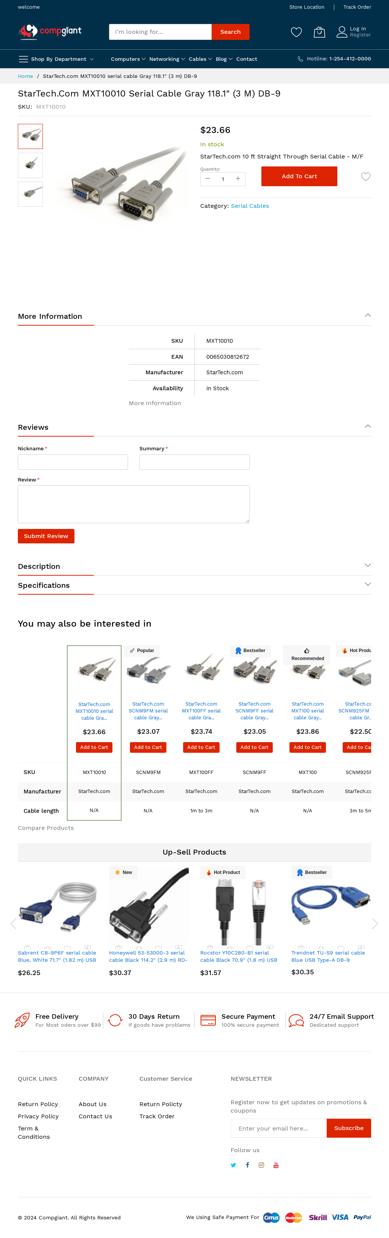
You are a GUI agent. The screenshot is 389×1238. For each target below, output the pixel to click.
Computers (125, 59)
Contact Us (95, 1116)
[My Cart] (319, 32)
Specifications (44, 585)
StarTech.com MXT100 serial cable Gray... (307, 710)
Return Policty (160, 1104)
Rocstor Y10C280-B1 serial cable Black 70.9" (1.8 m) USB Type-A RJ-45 (238, 960)
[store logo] (50, 32)
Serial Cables (250, 205)
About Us (92, 1104)
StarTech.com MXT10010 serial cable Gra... (94, 711)
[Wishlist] (296, 32)
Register (360, 35)
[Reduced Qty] (207, 179)
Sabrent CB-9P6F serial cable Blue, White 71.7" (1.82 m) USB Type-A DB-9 (57, 960)
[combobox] (160, 32)
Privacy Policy (38, 1116)
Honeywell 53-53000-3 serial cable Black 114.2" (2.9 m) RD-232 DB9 (148, 960)
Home (25, 76)
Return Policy (38, 1104)
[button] (30, 165)
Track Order (357, 7)
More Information (50, 316)
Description (39, 566)
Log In (358, 28)
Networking (164, 59)
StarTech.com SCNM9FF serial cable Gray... (255, 710)
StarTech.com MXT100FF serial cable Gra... (201, 710)
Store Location (306, 7)
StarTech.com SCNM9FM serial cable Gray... (148, 710)
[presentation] (10, 923)
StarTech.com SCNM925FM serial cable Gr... (361, 710)
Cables (197, 59)
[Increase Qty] (238, 179)
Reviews (33, 427)
